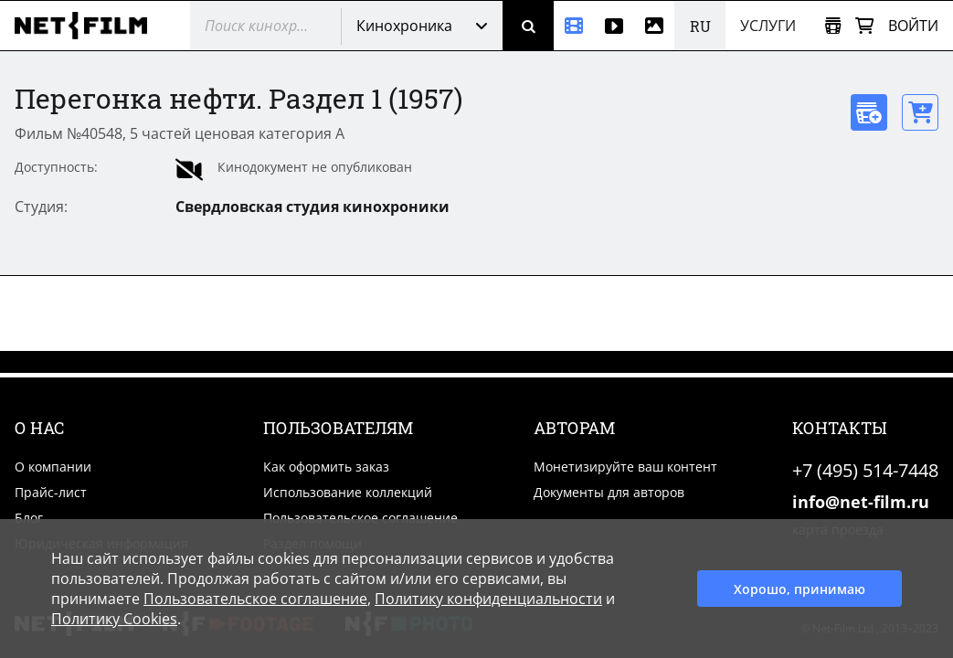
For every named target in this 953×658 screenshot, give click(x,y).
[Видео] (614, 25)
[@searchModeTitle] (258, 25)
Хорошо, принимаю (799, 589)
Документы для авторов (609, 492)
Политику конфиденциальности (488, 599)
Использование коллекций (347, 492)
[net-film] (88, 25)
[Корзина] (864, 26)
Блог (29, 517)
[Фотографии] (654, 25)
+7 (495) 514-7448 (865, 470)
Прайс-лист (51, 492)
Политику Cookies (114, 619)
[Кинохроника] (574, 25)
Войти (913, 26)
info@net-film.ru (860, 502)
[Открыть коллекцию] (833, 26)
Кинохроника (404, 26)
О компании (53, 466)
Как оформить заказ (326, 466)
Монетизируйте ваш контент (625, 466)
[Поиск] (528, 25)
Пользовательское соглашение (360, 517)
